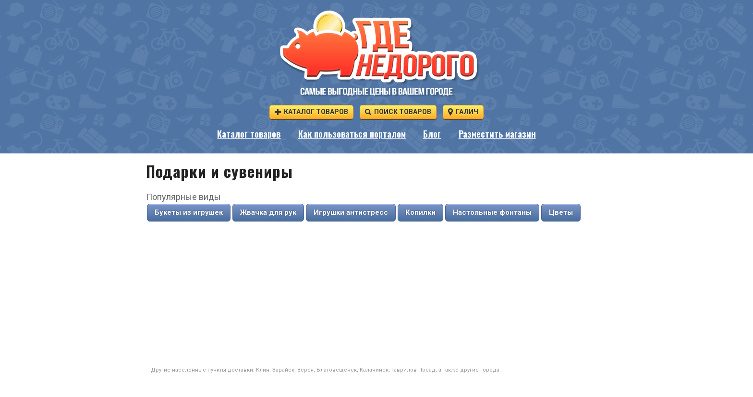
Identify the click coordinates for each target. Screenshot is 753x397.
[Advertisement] (376, 294)
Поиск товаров (398, 111)
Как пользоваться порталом (352, 134)
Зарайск (283, 370)
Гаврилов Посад (413, 370)
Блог (432, 134)
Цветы (561, 212)
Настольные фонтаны (492, 212)
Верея (305, 370)
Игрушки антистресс (351, 212)
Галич (463, 111)
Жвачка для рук (268, 212)
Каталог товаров (311, 111)
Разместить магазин (497, 134)
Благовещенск (336, 370)
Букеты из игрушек (189, 212)
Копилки (420, 212)
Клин (262, 370)
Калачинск (374, 370)
